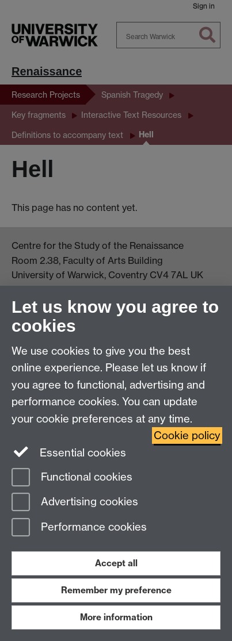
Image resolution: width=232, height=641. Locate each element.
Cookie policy (187, 435)
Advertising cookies (75, 502)
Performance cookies (79, 528)
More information (116, 617)
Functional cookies (72, 478)
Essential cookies (69, 451)
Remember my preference (116, 590)
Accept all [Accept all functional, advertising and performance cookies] (116, 563)
